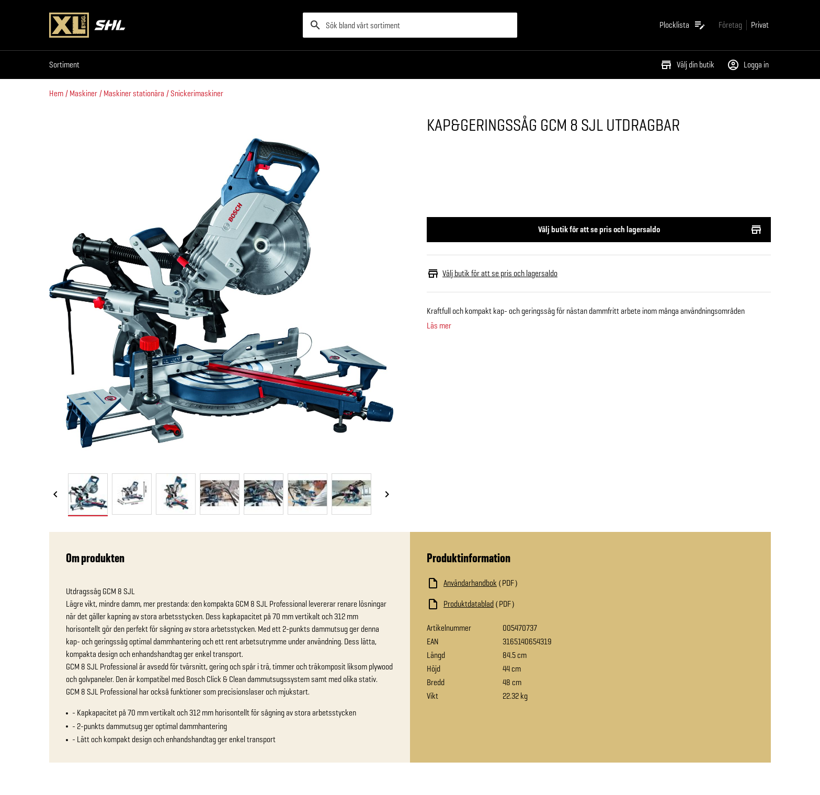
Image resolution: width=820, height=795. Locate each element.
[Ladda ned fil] (531, 583)
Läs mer (439, 326)
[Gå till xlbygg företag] (730, 24)
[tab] (88, 494)
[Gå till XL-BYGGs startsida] (171, 25)
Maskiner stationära (134, 93)
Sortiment (64, 64)
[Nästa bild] (387, 494)
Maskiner (83, 93)
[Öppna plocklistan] (682, 25)
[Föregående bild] (55, 494)
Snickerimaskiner (196, 93)
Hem (56, 93)
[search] (410, 25)
